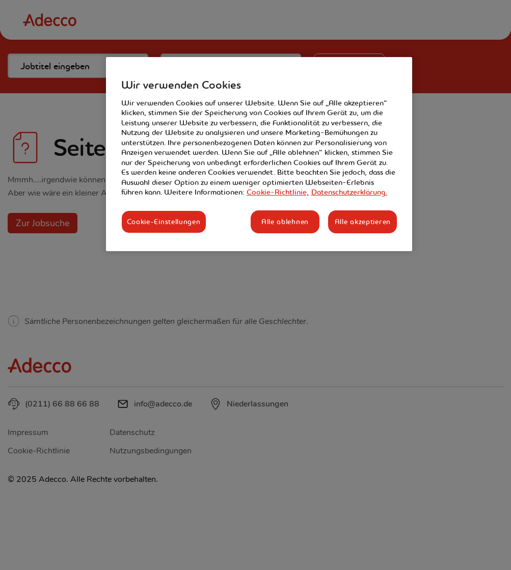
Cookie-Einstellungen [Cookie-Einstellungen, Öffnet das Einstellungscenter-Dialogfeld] (164, 221)
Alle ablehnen (285, 221)
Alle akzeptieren (363, 221)
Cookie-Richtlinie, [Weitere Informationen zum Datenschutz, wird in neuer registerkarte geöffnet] (278, 192)
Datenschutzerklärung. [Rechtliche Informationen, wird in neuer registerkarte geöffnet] (349, 192)
